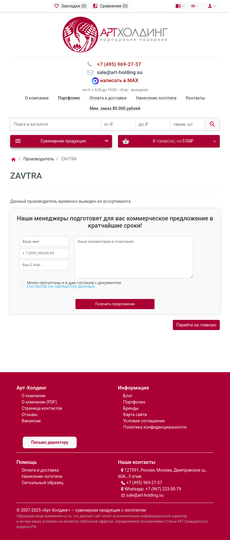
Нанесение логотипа (156, 98)
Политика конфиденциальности (154, 427)
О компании (37, 98)
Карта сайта (135, 414)
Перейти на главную (196, 325)
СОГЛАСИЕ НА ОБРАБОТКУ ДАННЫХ (61, 286)
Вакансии (31, 420)
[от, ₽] (118, 124)
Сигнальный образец (42, 482)
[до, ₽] (152, 124)
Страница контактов (42, 408)
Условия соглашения (143, 420)
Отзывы (29, 414)
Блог (127, 395)
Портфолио (134, 402)
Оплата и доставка (108, 98)
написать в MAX (119, 80)
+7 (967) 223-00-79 (163, 489)
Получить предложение (115, 304)
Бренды (131, 408)
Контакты (195, 98)
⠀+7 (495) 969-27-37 (117, 64)
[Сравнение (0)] (111, 6)
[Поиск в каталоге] (55, 124)
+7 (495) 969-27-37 (144, 482)
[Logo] (115, 34)
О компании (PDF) (39, 402)
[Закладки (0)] (71, 6)
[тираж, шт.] (187, 124)
